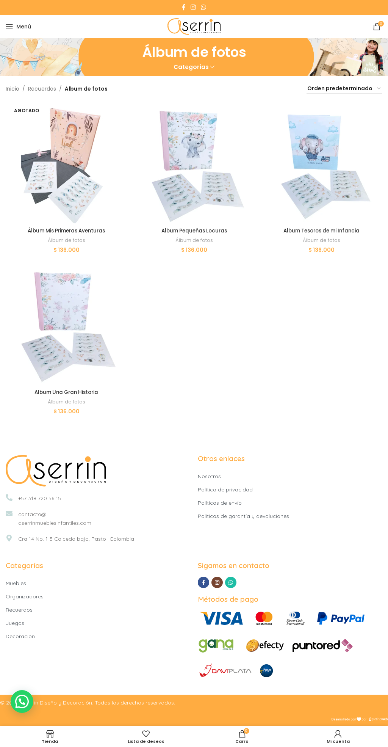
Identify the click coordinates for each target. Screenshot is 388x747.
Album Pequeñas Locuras (194, 229)
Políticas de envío (220, 502)
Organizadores (25, 596)
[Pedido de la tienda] (344, 88)
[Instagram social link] (193, 7)
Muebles (16, 582)
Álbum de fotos (66, 239)
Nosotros (209, 475)
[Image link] (56, 469)
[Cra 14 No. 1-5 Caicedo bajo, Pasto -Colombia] (9, 537)
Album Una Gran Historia (66, 391)
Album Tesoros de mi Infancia (322, 229)
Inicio (12, 89)
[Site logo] (194, 26)
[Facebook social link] (183, 7)
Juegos (15, 622)
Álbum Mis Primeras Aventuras (66, 229)
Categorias (191, 67)
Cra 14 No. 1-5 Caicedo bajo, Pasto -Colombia (76, 538)
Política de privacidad (225, 488)
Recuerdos (42, 89)
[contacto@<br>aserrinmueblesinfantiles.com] (9, 512)
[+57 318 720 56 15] (9, 496)
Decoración (20, 635)
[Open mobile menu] (18, 26)
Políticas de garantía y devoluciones (243, 515)
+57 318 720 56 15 (39, 497)
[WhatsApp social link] (204, 7)
